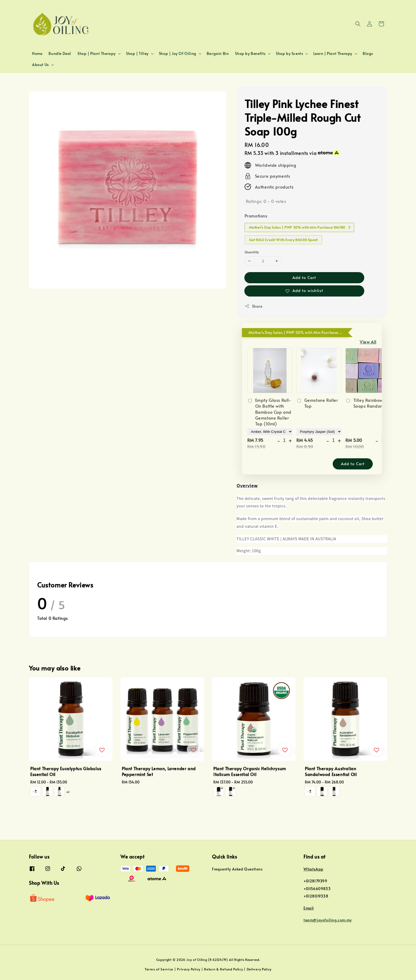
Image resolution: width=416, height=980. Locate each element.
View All (368, 342)
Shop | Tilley (137, 53)
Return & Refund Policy (223, 969)
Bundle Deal (60, 53)
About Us (40, 64)
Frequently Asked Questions (237, 869)
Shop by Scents (289, 53)
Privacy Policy (188, 969)
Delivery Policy (259, 969)
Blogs (368, 53)
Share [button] (253, 306)
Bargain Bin (218, 53)
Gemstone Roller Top (317, 403)
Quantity (252, 252)
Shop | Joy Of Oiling (177, 53)
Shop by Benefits (250, 53)
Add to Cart (304, 277)
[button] (358, 24)
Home (37, 53)
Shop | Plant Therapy (96, 53)
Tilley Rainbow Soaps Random (364, 403)
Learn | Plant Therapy (332, 53)
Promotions (256, 216)
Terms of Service (159, 969)
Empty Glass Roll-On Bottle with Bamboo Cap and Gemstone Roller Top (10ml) (269, 412)
